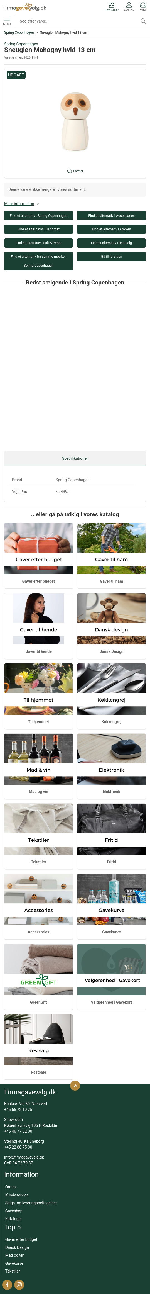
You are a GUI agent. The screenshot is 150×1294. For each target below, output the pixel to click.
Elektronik (111, 791)
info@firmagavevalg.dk (24, 1157)
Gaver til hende (38, 651)
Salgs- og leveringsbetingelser (31, 1203)
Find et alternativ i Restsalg (111, 243)
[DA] (24, 7)
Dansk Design (112, 651)
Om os (11, 1187)
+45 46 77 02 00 (18, 1131)
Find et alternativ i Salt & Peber (39, 243)
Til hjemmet (38, 721)
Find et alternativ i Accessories (111, 216)
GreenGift (38, 1002)
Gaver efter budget (38, 581)
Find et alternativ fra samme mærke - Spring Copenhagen (39, 261)
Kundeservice (17, 1195)
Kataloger (13, 1219)
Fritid (111, 862)
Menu (7, 21)
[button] (75, 123)
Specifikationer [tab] (75, 458)
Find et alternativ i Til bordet (39, 229)
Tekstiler (38, 862)
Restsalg (38, 1072)
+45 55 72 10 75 (18, 1109)
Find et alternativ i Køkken (111, 229)
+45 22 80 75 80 (18, 1147)
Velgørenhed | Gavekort (111, 1002)
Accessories (38, 932)
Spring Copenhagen (19, 33)
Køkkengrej (111, 721)
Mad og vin (38, 791)
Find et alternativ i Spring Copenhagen (38, 216)
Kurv (143, 6)
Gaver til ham (111, 581)
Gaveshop (14, 1211)
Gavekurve (111, 932)
